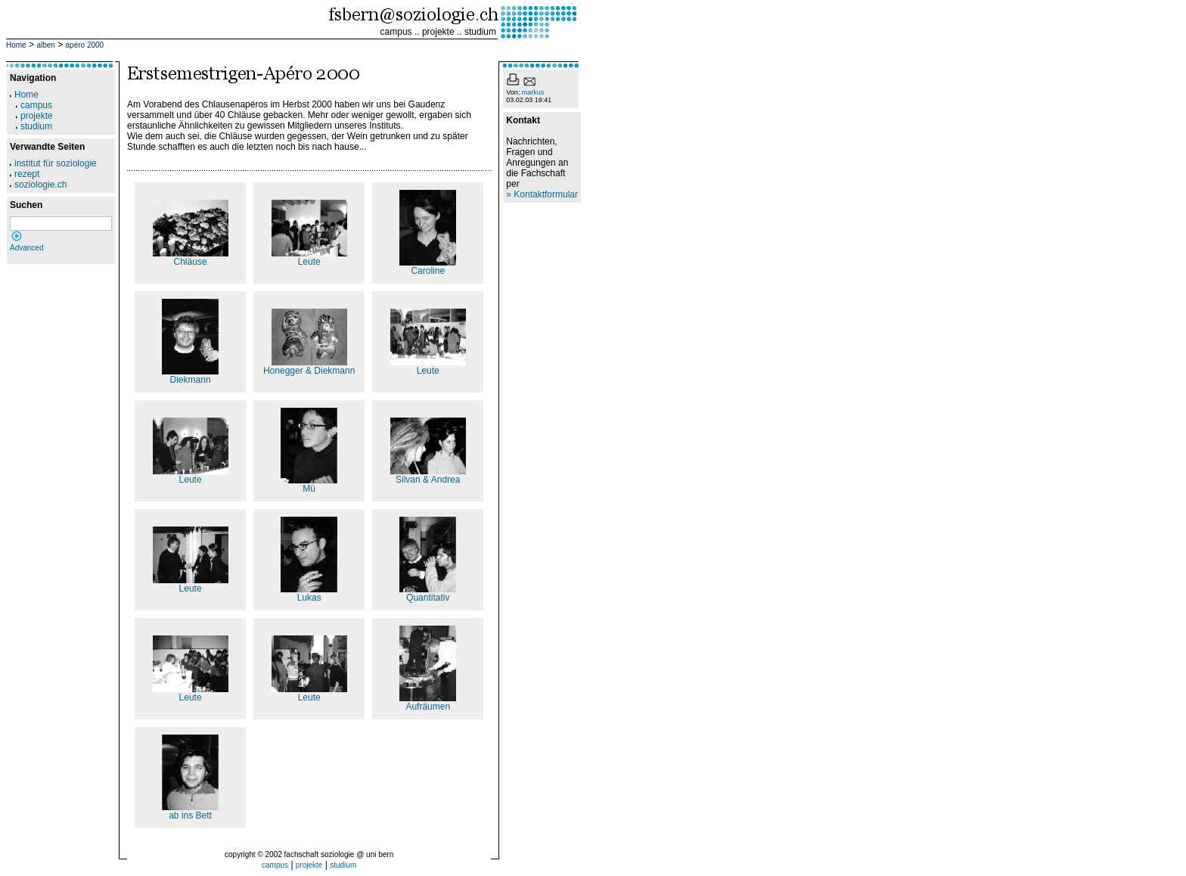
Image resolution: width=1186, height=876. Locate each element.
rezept (24, 174)
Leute (309, 257)
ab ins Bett (190, 811)
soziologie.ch (38, 184)
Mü (309, 484)
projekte (438, 31)
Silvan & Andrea (428, 475)
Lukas (309, 593)
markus (533, 92)
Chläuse (190, 257)
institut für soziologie (53, 163)
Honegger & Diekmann (309, 366)
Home (16, 45)
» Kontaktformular (542, 194)
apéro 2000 (85, 45)
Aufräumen (427, 702)
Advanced (26, 248)
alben (45, 45)
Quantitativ (427, 593)
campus (396, 31)
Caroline (427, 266)
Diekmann (190, 375)
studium (480, 31)
